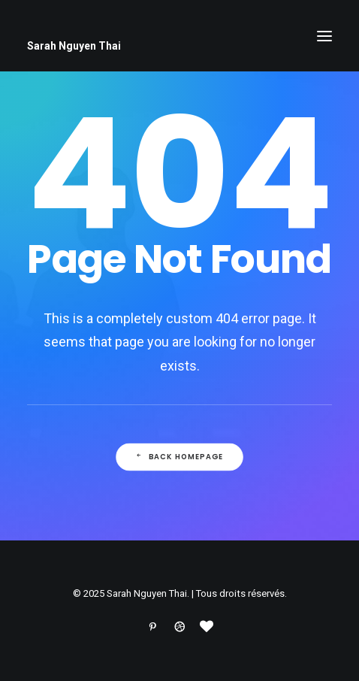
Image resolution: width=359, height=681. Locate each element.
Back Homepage (179, 457)
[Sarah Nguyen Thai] (179, 46)
